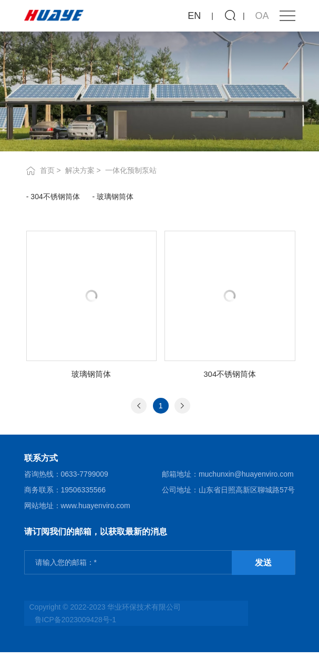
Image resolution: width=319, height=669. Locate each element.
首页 (47, 170)
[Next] (182, 406)
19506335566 (83, 490)
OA (262, 16)
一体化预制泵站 (131, 170)
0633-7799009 (84, 474)
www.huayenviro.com (95, 505)
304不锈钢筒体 (54, 196)
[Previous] (139, 406)
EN (194, 16)
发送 (263, 562)
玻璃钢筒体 (115, 196)
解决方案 (80, 170)
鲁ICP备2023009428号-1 (76, 619)
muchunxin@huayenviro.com (246, 474)
